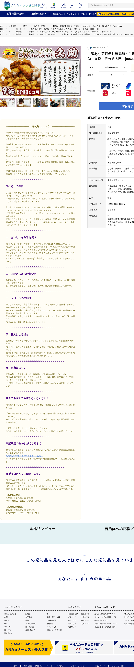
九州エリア (85, 624)
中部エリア (85, 617)
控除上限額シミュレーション (106, 624)
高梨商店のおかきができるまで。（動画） (24, 456)
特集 (82, 14)
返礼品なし (8, 633)
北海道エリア (73, 614)
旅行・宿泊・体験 (53, 617)
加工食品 (28, 617)
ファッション (52, 627)
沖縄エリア (72, 627)
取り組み (92, 14)
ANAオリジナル (10, 614)
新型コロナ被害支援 (54, 630)
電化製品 (50, 624)
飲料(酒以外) (30, 630)
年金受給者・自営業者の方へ (106, 627)
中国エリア (85, 620)
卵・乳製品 (29, 627)
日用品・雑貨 (52, 620)
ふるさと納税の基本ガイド (105, 614)
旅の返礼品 (57, 14)
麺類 (27, 620)
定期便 (27, 614)
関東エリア (72, 617)
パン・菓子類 (30, 624)
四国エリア (72, 624)
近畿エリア (72, 620)
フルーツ (7, 627)
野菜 (6, 624)
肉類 (6, 617)
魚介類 (6, 620)
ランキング (71, 14)
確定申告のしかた (101, 620)
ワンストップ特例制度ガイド (106, 617)
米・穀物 (7, 630)
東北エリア (85, 614)
